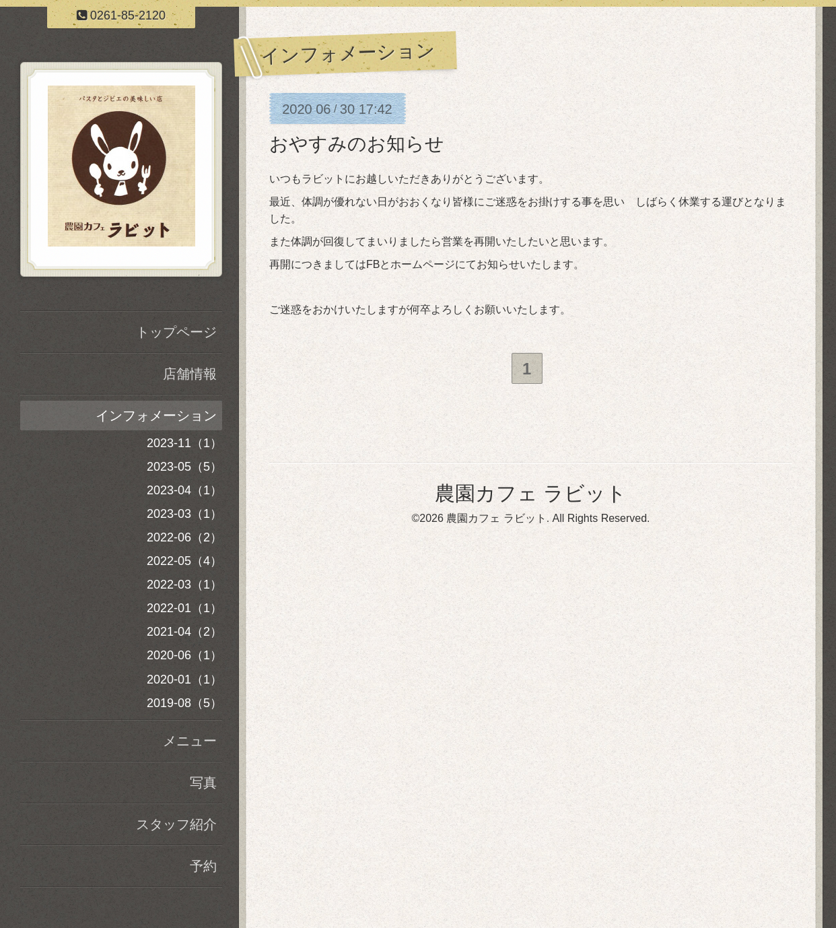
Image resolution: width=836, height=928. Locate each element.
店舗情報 (190, 373)
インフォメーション (156, 415)
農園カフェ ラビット (531, 495)
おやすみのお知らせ (356, 143)
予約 (203, 866)
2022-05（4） (184, 561)
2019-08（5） (184, 703)
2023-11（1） (184, 443)
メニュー (190, 740)
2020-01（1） (184, 679)
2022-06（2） (184, 537)
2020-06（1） (184, 655)
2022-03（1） (184, 584)
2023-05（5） (184, 466)
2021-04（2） (184, 631)
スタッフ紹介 (176, 824)
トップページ (176, 332)
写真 (203, 782)
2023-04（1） (184, 490)
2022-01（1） (184, 608)
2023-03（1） (184, 514)
